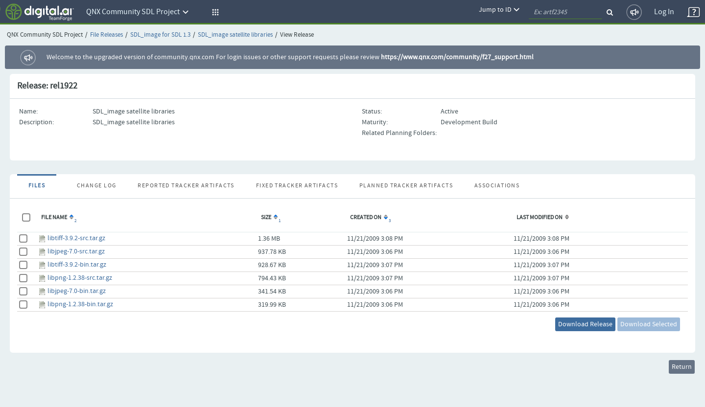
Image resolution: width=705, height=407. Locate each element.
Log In (664, 12)
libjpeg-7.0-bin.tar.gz (76, 291)
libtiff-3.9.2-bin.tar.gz (76, 264)
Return (682, 366)
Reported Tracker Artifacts (186, 186)
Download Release (585, 324)
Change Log (96, 186)
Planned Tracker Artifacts (406, 186)
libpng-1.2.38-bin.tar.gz (80, 304)
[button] (214, 12)
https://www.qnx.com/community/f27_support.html (457, 57)
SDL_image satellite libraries (235, 35)
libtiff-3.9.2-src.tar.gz (76, 238)
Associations (496, 186)
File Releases (106, 35)
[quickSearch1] (565, 12)
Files (36, 186)
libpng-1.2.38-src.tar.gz (79, 277)
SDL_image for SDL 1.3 (160, 35)
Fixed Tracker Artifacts (297, 186)
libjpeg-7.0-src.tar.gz (76, 251)
